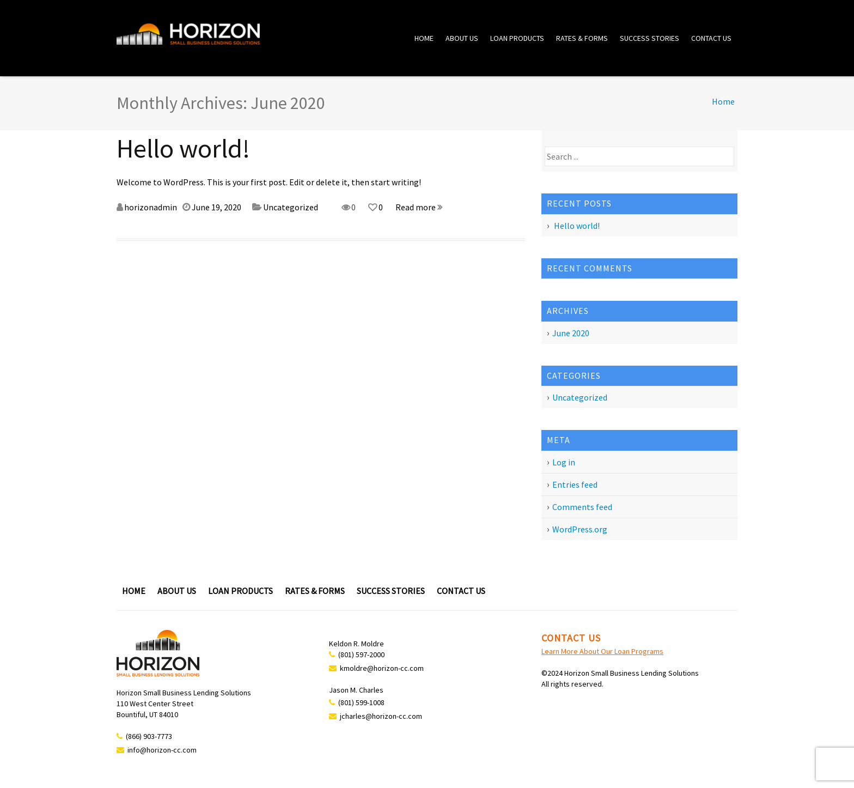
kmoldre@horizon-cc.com (382, 668)
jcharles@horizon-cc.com (381, 716)
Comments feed (582, 506)
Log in (563, 462)
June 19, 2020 (216, 207)
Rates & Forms (582, 38)
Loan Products (517, 38)
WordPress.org (579, 529)
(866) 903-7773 (149, 736)
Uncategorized (290, 207)
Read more (418, 207)
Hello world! (183, 148)
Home (424, 38)
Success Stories (649, 38)
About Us (462, 38)
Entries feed (574, 484)
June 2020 (570, 333)
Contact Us (711, 38)
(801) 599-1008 (361, 702)
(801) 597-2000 (361, 654)
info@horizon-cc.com (162, 750)
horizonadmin (150, 207)
